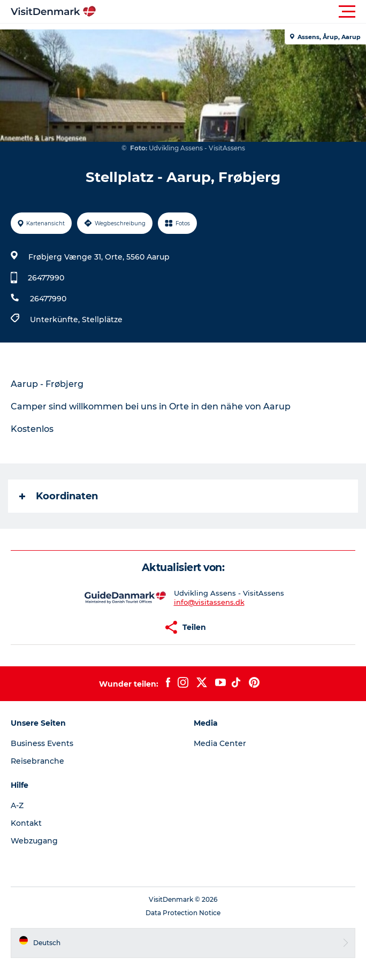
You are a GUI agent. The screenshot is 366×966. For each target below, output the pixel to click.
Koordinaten (58, 496)
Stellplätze (102, 319)
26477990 (46, 278)
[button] (231, 11)
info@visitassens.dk (209, 602)
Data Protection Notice (183, 913)
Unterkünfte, (56, 319)
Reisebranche (37, 761)
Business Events (42, 743)
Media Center (220, 743)
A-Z (17, 805)
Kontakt (26, 823)
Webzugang (34, 841)
